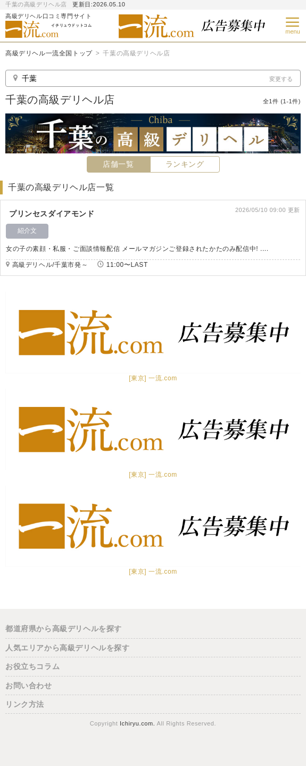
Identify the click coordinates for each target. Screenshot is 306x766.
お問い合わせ (28, 685)
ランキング (185, 164)
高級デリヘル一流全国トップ (49, 53)
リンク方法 (24, 704)
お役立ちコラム (32, 666)
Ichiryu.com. (137, 723)
